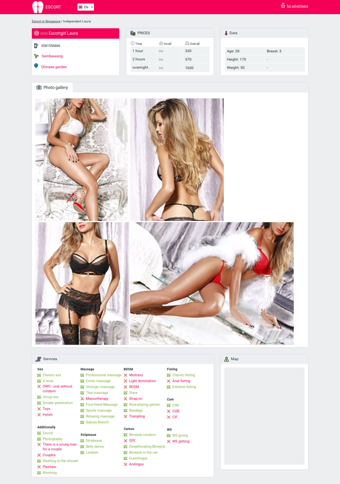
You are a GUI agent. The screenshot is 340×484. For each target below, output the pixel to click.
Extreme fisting (184, 387)
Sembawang (48, 56)
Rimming (50, 473)
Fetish (47, 415)
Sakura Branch (97, 422)
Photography (53, 439)
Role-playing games (144, 404)
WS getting (180, 441)
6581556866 (50, 46)
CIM (175, 405)
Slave (133, 393)
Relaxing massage (100, 416)
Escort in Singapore (46, 21)
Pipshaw (49, 467)
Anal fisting (181, 381)
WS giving (180, 435)
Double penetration (58, 403)
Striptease (94, 440)
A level (48, 381)
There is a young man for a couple (59, 446)
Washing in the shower (60, 461)
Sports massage (99, 410)
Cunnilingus (138, 458)
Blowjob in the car (143, 452)
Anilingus (136, 464)
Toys (46, 409)
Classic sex (52, 375)
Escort (48, 433)
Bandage (136, 410)
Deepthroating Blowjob (147, 446)
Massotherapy (97, 398)
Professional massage (103, 375)
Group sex (51, 397)
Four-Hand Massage (102, 404)
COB (175, 411)
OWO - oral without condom (57, 388)
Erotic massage (98, 381)
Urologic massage (100, 387)
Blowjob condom (142, 435)
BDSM (134, 387)
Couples (49, 455)
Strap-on (135, 398)
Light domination (142, 381)
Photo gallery (52, 87)
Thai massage (97, 393)
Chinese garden (50, 66)
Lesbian (92, 452)
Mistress (136, 375)
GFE (132, 440)
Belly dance (95, 446)
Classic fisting (183, 375)
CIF (175, 417)
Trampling (137, 416)
